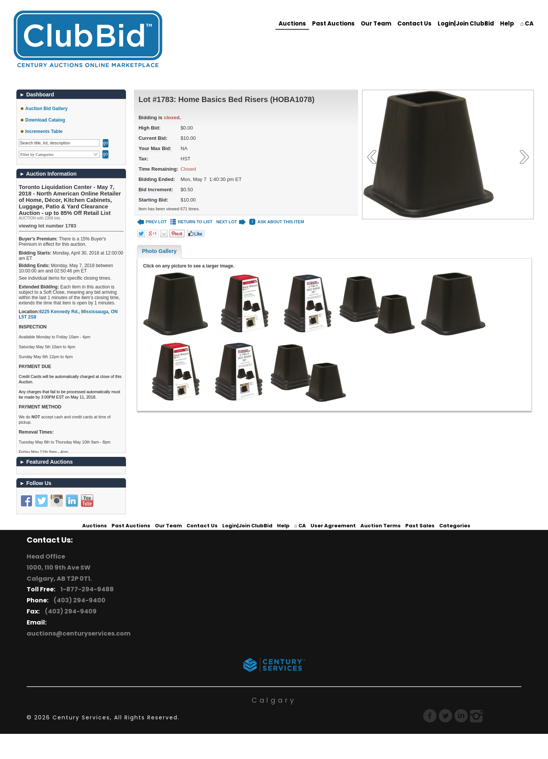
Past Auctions (333, 23)
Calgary (274, 700)
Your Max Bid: (155, 148)
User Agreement (333, 525)
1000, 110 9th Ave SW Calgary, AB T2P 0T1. (59, 573)
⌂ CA (527, 23)
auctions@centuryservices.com (79, 633)
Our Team (376, 23)
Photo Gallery (159, 251)
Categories (454, 525)
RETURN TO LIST (191, 222)
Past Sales (420, 525)
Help (507, 23)
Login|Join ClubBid (466, 23)
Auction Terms (380, 525)
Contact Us (414, 23)
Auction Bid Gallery (46, 108)
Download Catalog (45, 120)
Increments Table (43, 131)
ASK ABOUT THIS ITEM (276, 222)
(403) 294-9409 (70, 611)
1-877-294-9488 (86, 589)
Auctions (292, 23)
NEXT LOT (230, 222)
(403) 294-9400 (78, 600)
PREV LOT (152, 222)
